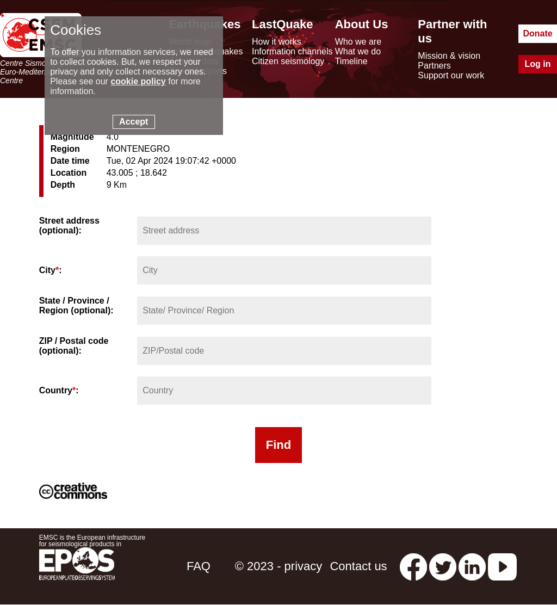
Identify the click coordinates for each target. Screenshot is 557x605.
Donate (537, 33)
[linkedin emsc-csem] (472, 566)
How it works (276, 41)
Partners (434, 65)
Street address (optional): (69, 225)
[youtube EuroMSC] (502, 566)
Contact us (358, 566)
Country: (59, 390)
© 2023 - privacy (279, 566)
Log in (538, 64)
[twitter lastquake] (442, 566)
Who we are (358, 41)
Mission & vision (449, 55)
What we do (358, 51)
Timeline (351, 61)
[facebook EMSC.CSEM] (413, 566)
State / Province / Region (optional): (76, 305)
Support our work (451, 75)
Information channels (292, 51)
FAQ (199, 566)
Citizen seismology (288, 61)
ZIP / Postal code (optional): (74, 345)
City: (50, 270)
